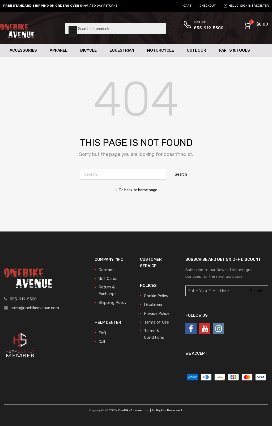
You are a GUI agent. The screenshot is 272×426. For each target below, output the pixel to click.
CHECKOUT (207, 5)
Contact (106, 269)
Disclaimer (153, 304)
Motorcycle (160, 50)
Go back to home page (136, 190)
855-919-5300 (207, 28)
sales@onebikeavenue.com (35, 307)
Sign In (245, 5)
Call (102, 341)
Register (261, 5)
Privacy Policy (156, 313)
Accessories (23, 50)
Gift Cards (108, 278)
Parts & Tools (234, 50)
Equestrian (121, 50)
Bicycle (88, 50)
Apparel (58, 50)
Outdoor (196, 50)
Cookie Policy (156, 295)
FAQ (102, 332)
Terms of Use (156, 322)
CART (187, 5)
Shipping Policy (112, 302)
